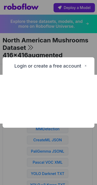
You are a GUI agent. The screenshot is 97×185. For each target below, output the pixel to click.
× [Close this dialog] (86, 66)
